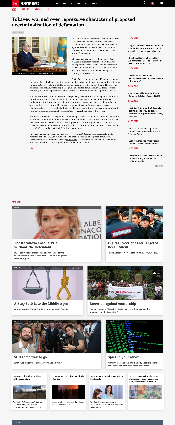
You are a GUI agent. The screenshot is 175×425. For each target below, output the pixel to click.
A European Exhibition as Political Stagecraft (102, 374)
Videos (38, 9)
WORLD (95, 3)
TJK (72, 3)
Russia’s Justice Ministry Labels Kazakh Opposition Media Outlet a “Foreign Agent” (144, 129)
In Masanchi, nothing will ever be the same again (29, 374)
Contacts (17, 418)
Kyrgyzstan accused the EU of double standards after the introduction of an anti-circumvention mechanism (145, 48)
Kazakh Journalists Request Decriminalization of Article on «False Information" (145, 77)
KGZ (64, 3)
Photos (50, 9)
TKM (79, 3)
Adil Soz (116, 50)
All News (159, 163)
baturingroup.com (103, 422)
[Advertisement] (87, 180)
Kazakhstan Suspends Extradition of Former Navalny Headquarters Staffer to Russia (145, 155)
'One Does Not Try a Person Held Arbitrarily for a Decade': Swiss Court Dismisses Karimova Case (145, 60)
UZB (86, 3)
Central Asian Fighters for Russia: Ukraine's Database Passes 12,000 (144, 93)
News (14, 9)
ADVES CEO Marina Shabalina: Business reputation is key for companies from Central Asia (145, 375)
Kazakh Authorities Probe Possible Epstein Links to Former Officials (144, 139)
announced (71, 139)
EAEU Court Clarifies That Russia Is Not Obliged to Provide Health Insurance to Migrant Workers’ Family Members (145, 110)
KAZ (57, 3)
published (39, 82)
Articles (25, 9)
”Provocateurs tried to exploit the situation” (67, 374)
